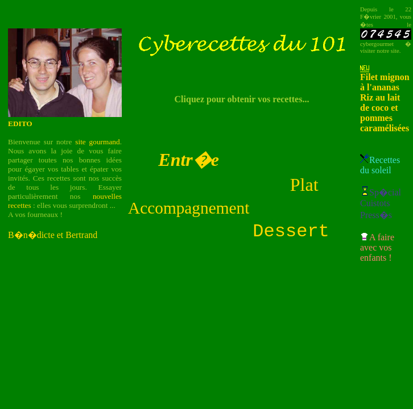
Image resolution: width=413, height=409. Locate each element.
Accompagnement (188, 206)
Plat (304, 183)
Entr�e (188, 158)
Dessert (291, 231)
